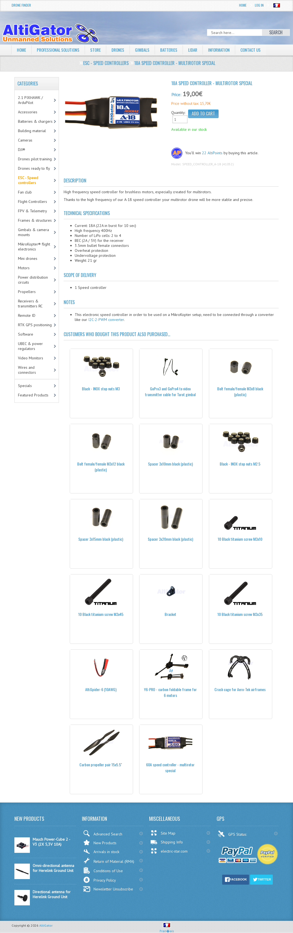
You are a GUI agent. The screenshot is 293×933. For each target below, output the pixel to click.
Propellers (27, 291)
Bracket (170, 614)
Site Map (162, 833)
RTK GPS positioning (35, 324)
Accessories (27, 111)
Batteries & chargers (35, 121)
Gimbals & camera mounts (33, 232)
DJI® (21, 149)
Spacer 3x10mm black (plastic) (170, 464)
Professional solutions (60, 49)
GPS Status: (233, 833)
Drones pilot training (35, 158)
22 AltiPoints (212, 152)
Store (99, 49)
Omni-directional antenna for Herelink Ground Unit (53, 868)
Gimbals (147, 49)
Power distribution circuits (33, 280)
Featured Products (33, 395)
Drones (122, 49)
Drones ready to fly (34, 168)
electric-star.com (169, 851)
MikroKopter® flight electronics (34, 247)
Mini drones (27, 258)
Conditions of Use (103, 870)
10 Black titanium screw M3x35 (240, 614)
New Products (99, 842)
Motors (24, 267)
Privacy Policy (99, 879)
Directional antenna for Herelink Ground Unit (52, 894)
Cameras (25, 140)
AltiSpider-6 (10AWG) (100, 689)
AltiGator (46, 925)
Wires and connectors (27, 370)
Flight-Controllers (32, 201)
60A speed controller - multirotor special (170, 767)
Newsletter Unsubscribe (108, 889)
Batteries (174, 49)
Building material (32, 130)
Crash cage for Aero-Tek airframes (240, 689)
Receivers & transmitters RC (30, 304)
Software (25, 334)
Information (226, 49)
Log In (259, 5)
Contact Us (260, 49)
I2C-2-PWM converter (106, 319)
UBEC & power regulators (30, 346)
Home (243, 5)
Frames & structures (35, 220)
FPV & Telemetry (32, 210)
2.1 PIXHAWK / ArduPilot (30, 100)
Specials (25, 385)
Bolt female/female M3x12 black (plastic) (101, 466)
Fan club (25, 192)
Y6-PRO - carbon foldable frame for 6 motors (170, 692)
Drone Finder (21, 5)
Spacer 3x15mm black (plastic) (100, 539)
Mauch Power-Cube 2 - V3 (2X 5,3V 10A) (51, 842)
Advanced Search (102, 833)
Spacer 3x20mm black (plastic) (170, 539)
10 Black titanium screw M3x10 (240, 539)
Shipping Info (166, 842)
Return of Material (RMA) (108, 860)
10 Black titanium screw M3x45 (100, 614)
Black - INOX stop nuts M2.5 (240, 464)
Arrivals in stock (101, 851)
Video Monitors (30, 358)
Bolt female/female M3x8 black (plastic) (240, 391)
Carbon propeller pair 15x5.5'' (100, 764)
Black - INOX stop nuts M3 (101, 388)
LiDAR (199, 49)
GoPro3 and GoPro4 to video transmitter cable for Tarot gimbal (170, 391)
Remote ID (26, 315)
